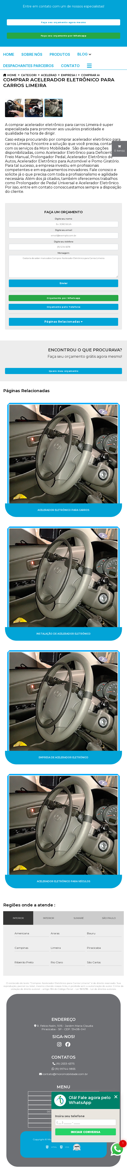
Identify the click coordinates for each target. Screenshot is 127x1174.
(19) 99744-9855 (63, 1068)
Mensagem (63, 253)
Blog (82, 54)
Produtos (60, 54)
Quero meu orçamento (63, 371)
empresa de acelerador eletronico (68, 75)
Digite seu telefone (63, 241)
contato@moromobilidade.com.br (63, 1074)
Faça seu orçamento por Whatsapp (63, 35)
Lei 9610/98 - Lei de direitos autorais (96, 989)
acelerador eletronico (48, 75)
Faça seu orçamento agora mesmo (63, 22)
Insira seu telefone (70, 1116)
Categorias (28, 75)
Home (8, 54)
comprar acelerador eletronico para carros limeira (90, 75)
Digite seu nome (63, 218)
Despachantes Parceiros (28, 66)
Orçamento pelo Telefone (64, 307)
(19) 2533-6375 (63, 1063)
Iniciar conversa (85, 1132)
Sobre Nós (31, 54)
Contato (70, 66)
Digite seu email (63, 230)
